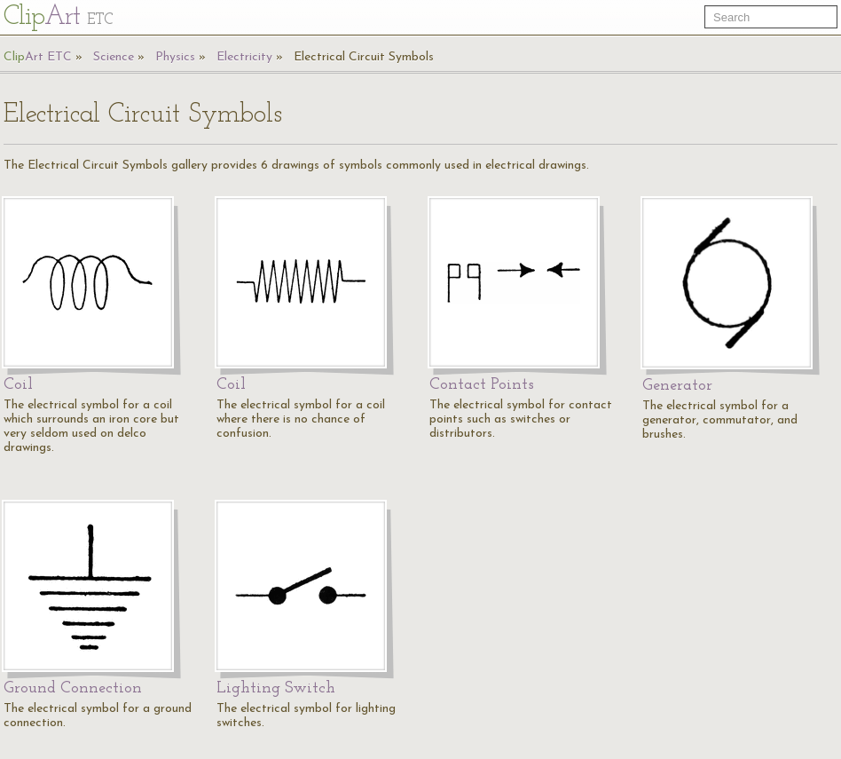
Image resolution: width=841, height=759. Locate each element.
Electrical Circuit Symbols (364, 57)
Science (113, 57)
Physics (175, 57)
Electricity (244, 57)
